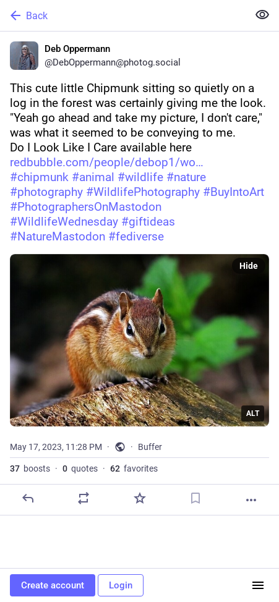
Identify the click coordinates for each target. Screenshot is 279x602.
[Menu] (258, 585)
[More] (251, 500)
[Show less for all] (262, 15)
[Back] (123, 15)
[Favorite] (139, 498)
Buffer (150, 447)
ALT (252, 413)
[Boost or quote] (83, 498)
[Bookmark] (195, 498)
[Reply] (27, 498)
